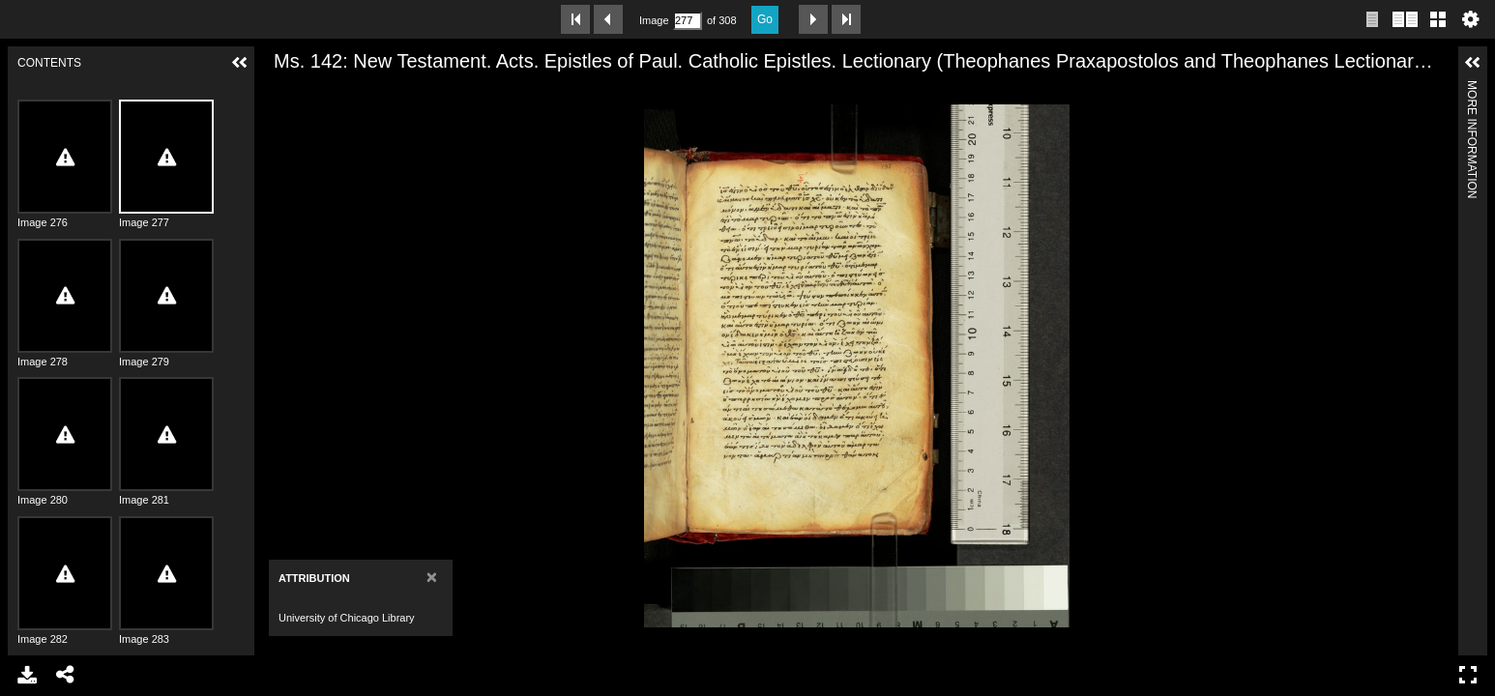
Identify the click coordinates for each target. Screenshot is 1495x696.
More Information (1472, 88)
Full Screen (1467, 674)
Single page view (1372, 19)
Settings (1470, 19)
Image (653, 20)
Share (65, 674)
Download (27, 674)
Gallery (1437, 19)
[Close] (432, 577)
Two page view (1405, 19)
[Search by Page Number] (687, 21)
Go (765, 19)
